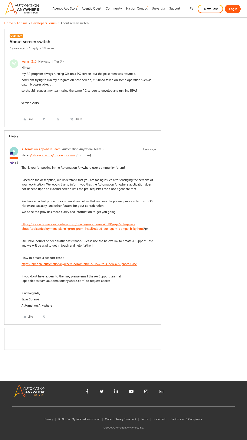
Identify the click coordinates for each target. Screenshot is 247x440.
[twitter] (101, 392)
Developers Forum (44, 23)
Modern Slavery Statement (120, 419)
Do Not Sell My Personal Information (79, 419)
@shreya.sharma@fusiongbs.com (52, 155)
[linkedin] (116, 392)
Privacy (49, 419)
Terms (144, 419)
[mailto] (161, 392)
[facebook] (87, 392)
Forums (22, 23)
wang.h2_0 (29, 61)
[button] (210, 9)
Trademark (159, 419)
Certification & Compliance (186, 419)
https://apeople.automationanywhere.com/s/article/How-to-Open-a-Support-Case (79, 264)
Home (8, 23)
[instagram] (146, 392)
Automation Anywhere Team (41, 149)
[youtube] (131, 392)
